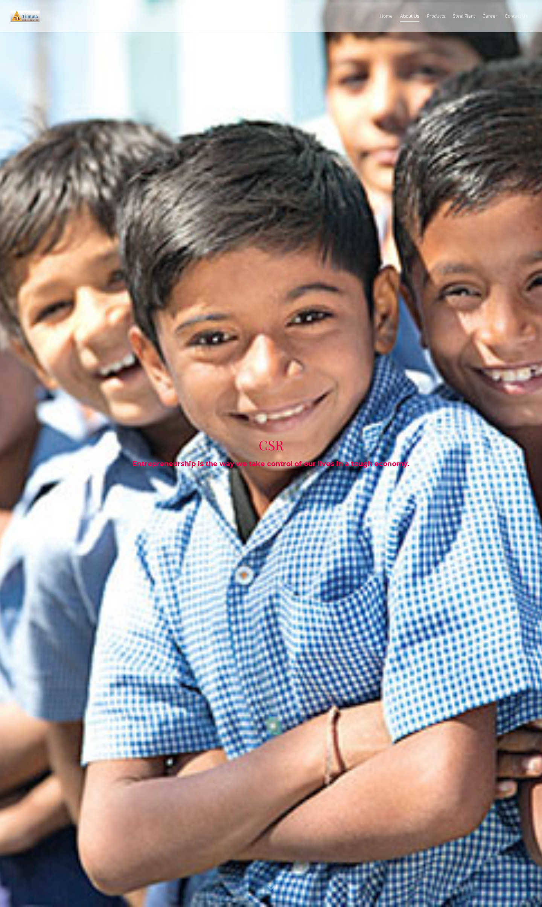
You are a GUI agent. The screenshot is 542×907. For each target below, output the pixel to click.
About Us (409, 16)
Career (490, 16)
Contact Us (516, 16)
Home (386, 16)
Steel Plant (464, 16)
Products (436, 16)
